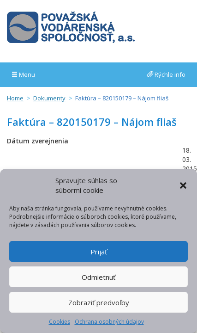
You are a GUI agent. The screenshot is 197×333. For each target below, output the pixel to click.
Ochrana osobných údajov (109, 322)
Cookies (59, 322)
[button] (183, 185)
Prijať (98, 251)
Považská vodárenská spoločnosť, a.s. (71, 27)
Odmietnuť (98, 277)
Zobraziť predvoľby (98, 302)
